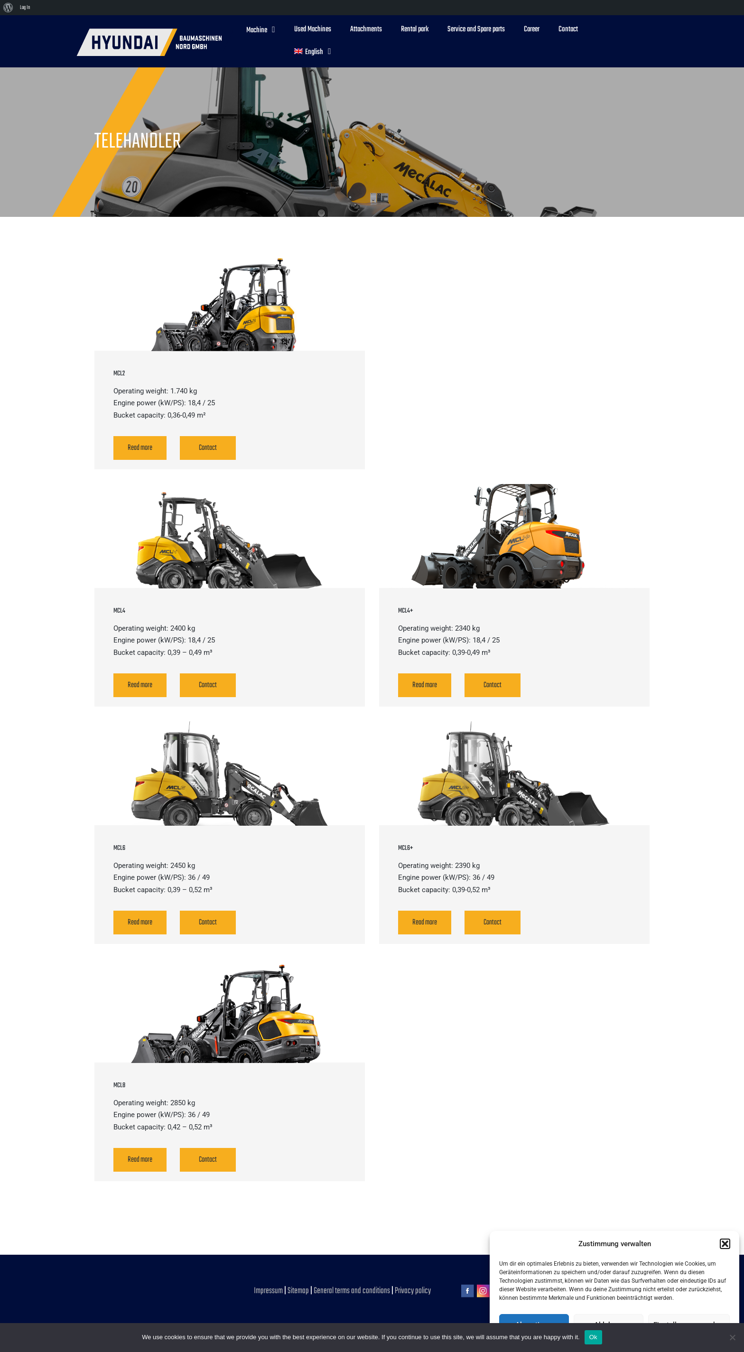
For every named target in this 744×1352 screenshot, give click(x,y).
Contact (208, 448)
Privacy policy (413, 1291)
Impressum (269, 1291)
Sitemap (298, 1291)
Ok (593, 1337)
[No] (732, 1337)
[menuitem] (8, 7)
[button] (725, 1244)
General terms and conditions (352, 1291)
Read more (140, 448)
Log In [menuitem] (25, 7)
